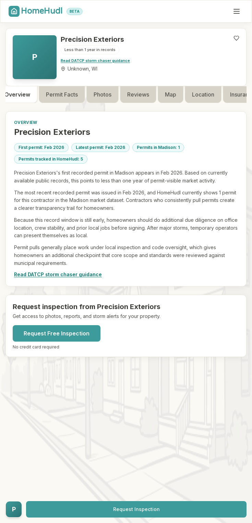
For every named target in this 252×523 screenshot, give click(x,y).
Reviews (145, 94)
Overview (24, 94)
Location (210, 94)
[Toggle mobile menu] (236, 11)
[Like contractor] (236, 38)
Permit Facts (68, 94)
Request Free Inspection (56, 333)
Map (177, 94)
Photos (109, 94)
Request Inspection (136, 509)
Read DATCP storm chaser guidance (95, 60)
